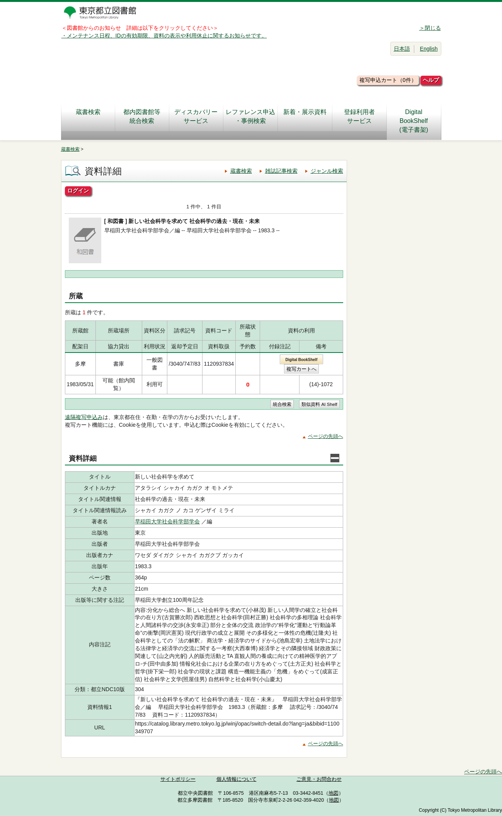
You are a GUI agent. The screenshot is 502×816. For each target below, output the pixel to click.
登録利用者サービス (359, 116)
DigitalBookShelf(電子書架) (413, 121)
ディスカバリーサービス (196, 116)
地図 (333, 793)
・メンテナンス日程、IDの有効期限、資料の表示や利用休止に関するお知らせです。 (164, 35)
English (429, 49)
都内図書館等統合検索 (141, 116)
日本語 (402, 49)
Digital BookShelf (301, 360)
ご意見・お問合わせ (319, 779)
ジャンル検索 (327, 171)
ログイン (78, 190)
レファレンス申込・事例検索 (250, 116)
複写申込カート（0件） (388, 80)
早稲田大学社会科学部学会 (167, 521)
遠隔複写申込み (84, 417)
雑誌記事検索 (281, 171)
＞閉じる (430, 28)
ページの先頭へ (325, 436)
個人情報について (236, 779)
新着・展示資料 (305, 116)
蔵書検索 (88, 116)
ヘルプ (431, 80)
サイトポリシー (178, 779)
